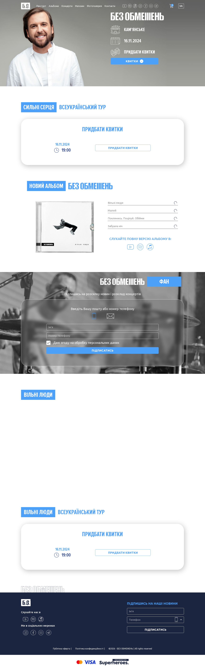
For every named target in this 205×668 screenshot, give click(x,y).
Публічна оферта (61, 648)
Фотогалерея (94, 6)
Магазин (79, 6)
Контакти (109, 6)
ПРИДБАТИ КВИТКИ (123, 147)
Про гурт (41, 6)
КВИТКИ (134, 61)
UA (181, 6)
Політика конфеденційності (89, 648)
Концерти (66, 6)
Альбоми (54, 6)
